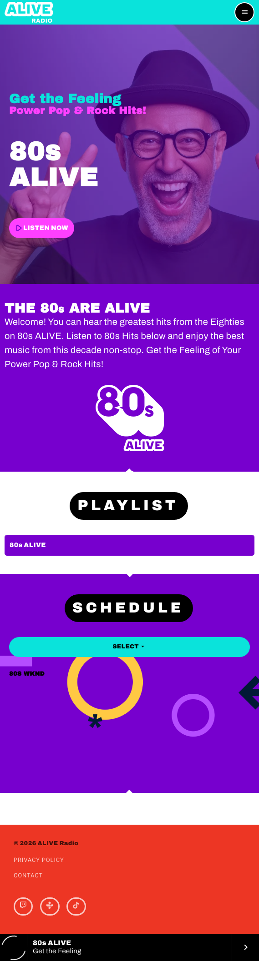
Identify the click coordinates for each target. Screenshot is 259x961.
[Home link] (29, 12)
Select (129, 646)
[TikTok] (76, 906)
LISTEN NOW (40, 228)
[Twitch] (23, 906)
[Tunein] (49, 906)
